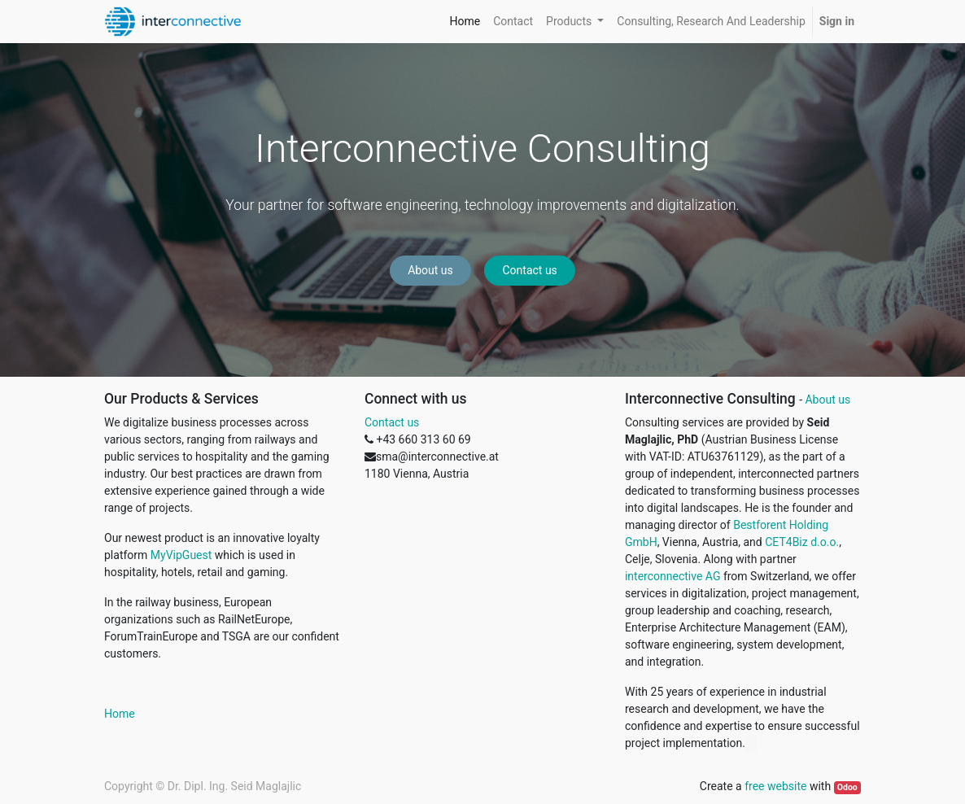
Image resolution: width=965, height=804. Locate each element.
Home (119, 713)
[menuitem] (465, 22)
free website (775, 786)
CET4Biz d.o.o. (802, 541)
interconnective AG (672, 576)
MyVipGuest (181, 554)
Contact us (530, 270)
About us (430, 270)
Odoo (847, 787)
